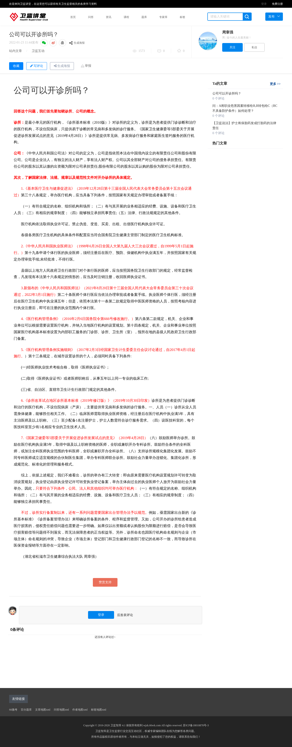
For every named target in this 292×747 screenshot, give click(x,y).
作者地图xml (80, 709)
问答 (91, 17)
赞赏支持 (105, 582)
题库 (144, 17)
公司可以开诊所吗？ (226, 93)
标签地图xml (98, 709)
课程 (126, 17)
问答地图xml (61, 709)
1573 (139, 51)
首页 (73, 17)
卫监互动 (38, 51)
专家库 (163, 17)
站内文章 (15, 51)
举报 (88, 65)
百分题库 (26, 709)
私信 (254, 47)
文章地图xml (42, 709)
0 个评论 (218, 98)
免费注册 (277, 3)
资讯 (108, 17)
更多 (275, 84)
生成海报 (77, 42)
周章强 (227, 32)
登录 (264, 3)
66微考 (13, 709)
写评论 (36, 66)
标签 (182, 17)
